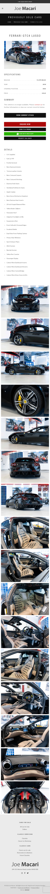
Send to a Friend (25, 129)
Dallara (25, 829)
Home (9, 22)
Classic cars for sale (24, 850)
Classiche (24, 838)
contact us (38, 104)
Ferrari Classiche (25, 855)
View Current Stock (25, 115)
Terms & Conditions (24, 887)
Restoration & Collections (24, 853)
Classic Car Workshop (24, 841)
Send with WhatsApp (25, 134)
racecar (27, 890)
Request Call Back (25, 138)
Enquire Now (25, 124)
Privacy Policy (35, 887)
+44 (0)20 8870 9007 (25, 1)
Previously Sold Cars (25, 17)
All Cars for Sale (24, 827)
